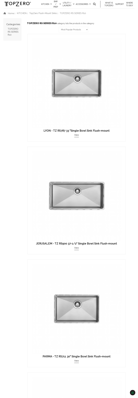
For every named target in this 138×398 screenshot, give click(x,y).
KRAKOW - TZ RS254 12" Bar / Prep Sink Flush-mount (116, 245)
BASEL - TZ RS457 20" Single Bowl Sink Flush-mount (43, 187)
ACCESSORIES (84, 6)
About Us (17, 384)
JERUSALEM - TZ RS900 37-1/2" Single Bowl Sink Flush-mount (80, 72)
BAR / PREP (59, 6)
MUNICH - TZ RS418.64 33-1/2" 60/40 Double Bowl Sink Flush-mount (43, 246)
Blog (14, 372)
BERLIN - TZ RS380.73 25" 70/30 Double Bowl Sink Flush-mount (43, 305)
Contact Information (66, 356)
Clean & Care (18, 368)
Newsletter (17, 376)
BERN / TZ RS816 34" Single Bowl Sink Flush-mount (80, 128)
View (43, 82)
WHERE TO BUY (130, 6)
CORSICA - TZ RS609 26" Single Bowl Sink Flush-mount (80, 245)
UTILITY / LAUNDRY (70, 6)
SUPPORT (120, 6)
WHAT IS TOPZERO (110, 6)
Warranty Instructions (23, 364)
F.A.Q (15, 380)
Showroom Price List (22, 360)
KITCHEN (50, 6)
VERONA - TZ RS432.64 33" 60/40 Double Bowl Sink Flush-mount (116, 129)
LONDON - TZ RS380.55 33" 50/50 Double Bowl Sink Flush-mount (80, 188)
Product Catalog (20, 356)
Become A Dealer (64, 360)
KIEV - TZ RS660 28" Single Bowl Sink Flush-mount (116, 187)
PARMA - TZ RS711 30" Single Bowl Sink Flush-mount (116, 72)
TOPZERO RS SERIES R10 (13, 35)
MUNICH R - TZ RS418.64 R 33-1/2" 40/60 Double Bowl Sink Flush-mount (80, 307)
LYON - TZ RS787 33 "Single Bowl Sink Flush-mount (43, 72)
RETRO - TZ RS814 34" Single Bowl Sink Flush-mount (43, 128)
